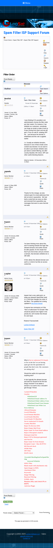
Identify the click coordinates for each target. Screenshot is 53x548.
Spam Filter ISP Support (31, 40)
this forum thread (36, 303)
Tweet (6, 504)
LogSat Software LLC (33, 534)
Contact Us (26, 538)
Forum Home (8, 40)
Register (46, 63)
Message (27, 84)
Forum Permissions (44, 513)
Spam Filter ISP (17, 40)
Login (45, 67)
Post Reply (8, 79)
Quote (41, 111)
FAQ (45, 53)
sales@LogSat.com (26, 536)
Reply (41, 115)
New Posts (46, 42)
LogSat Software (29, 325)
